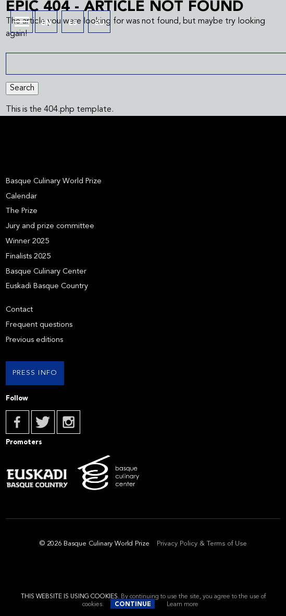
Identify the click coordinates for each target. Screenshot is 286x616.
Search (22, 88)
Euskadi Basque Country (47, 286)
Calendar (21, 196)
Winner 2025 (27, 241)
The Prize (22, 211)
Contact (19, 310)
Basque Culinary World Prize (54, 181)
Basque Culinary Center (46, 272)
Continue (133, 604)
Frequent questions (39, 325)
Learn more (182, 604)
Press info (35, 373)
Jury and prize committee (50, 226)
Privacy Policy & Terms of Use (202, 543)
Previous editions (34, 340)
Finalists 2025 (28, 256)
